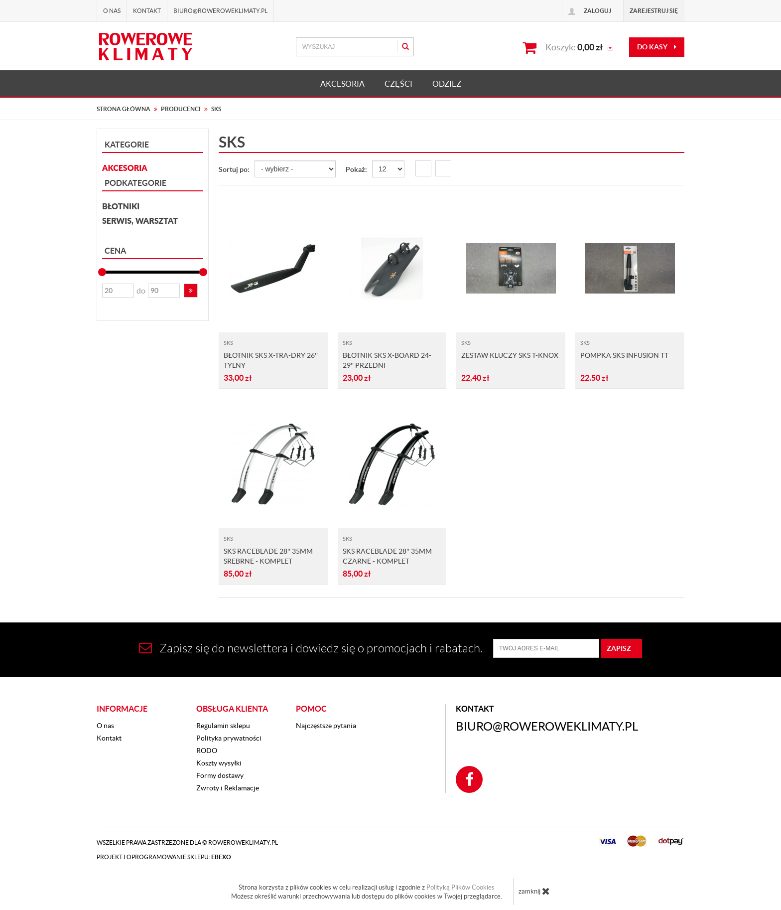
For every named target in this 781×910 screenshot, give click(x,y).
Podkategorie (135, 182)
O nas (112, 10)
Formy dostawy (220, 775)
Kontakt (147, 10)
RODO (206, 751)
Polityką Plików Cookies (460, 887)
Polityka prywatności (228, 738)
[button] (191, 291)
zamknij (534, 891)
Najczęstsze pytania (326, 726)
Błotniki (120, 206)
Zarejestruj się (654, 10)
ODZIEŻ (446, 83)
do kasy (656, 47)
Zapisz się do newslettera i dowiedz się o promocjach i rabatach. (311, 648)
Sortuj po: (234, 169)
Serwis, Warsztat (140, 220)
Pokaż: (356, 169)
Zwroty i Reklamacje (227, 788)
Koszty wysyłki (219, 763)
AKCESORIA (342, 83)
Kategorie (127, 144)
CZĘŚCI (398, 83)
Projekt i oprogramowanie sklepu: (164, 857)
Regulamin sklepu (223, 726)
